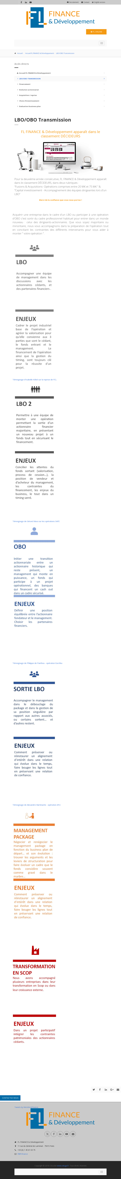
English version (98, 2)
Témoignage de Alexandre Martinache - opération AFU (36, 805)
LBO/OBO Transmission (65, 53)
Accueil (20, 53)
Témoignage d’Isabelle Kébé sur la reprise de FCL (35, 379)
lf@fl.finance (23, 1154)
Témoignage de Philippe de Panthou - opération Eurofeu (37, 663)
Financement (23, 84)
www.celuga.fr (63, 1165)
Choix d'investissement (27, 101)
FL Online (96, 32)
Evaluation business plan (28, 106)
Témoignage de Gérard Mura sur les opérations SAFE (36, 521)
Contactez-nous (10, 1098)
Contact (85, 2)
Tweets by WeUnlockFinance (26, 1107)
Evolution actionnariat (27, 90)
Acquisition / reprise (26, 95)
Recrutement (73, 2)
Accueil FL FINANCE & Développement (39, 53)
